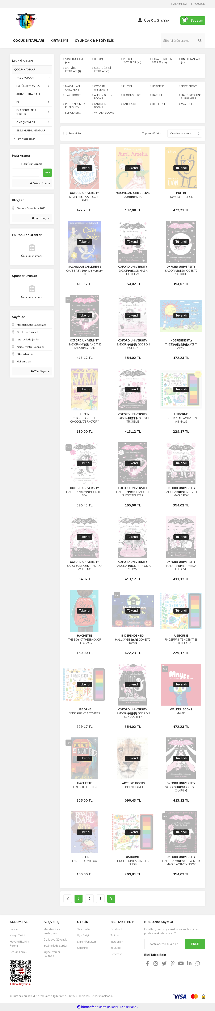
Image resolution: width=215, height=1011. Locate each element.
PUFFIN (181, 193)
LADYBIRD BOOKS (133, 783)
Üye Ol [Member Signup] (149, 20)
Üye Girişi (83, 935)
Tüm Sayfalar (40, 371)
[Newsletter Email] (164, 944)
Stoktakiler (75, 133)
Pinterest (116, 954)
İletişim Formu (18, 952)
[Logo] (26, 20)
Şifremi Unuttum (87, 942)
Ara (47, 172)
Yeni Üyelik (83, 929)
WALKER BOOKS (181, 709)
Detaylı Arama (40, 183)
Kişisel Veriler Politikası (51, 954)
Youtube (116, 948)
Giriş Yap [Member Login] (163, 20)
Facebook (117, 929)
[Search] (183, 40)
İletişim (14, 929)
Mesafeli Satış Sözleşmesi (51, 932)
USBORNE (181, 414)
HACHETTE (84, 636)
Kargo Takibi (17, 935)
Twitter (115, 935)
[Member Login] (140, 20)
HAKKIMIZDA (179, 4)
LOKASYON (198, 4)
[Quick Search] (26, 173)
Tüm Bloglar (41, 218)
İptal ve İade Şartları (55, 946)
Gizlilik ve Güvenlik (55, 940)
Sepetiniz (82, 948)
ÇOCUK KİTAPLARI (25, 69)
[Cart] (192, 20)
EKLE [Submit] (195, 944)
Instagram (117, 942)
